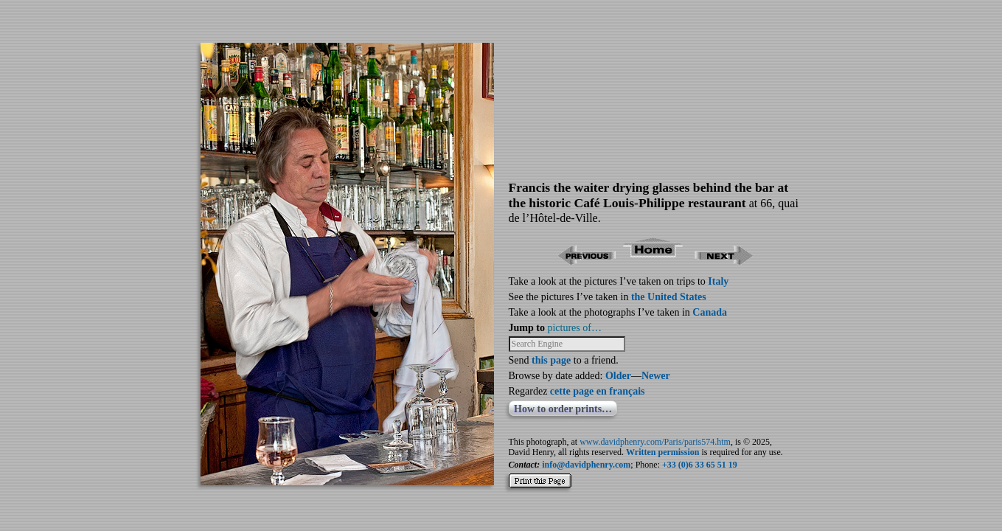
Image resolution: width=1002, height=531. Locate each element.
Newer (655, 375)
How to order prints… (563, 408)
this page (551, 360)
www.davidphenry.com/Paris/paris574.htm (655, 442)
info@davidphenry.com (586, 464)
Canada (709, 312)
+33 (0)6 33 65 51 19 (699, 464)
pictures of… (574, 327)
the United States (668, 296)
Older (618, 375)
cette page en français (597, 391)
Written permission (662, 452)
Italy (718, 281)
